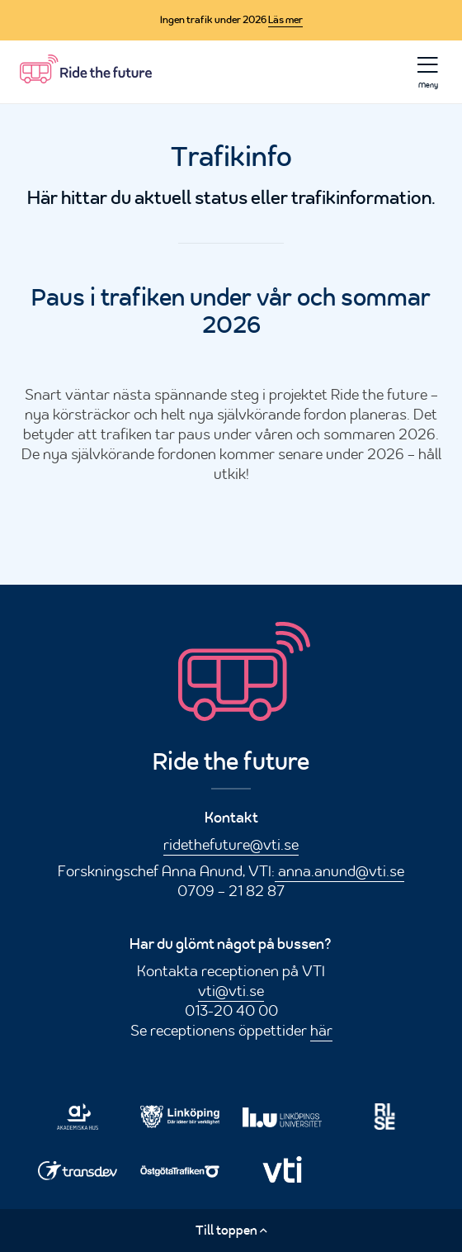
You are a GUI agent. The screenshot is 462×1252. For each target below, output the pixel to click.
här (321, 1030)
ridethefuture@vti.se (231, 844)
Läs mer (285, 20)
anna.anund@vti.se (339, 870)
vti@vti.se (231, 990)
